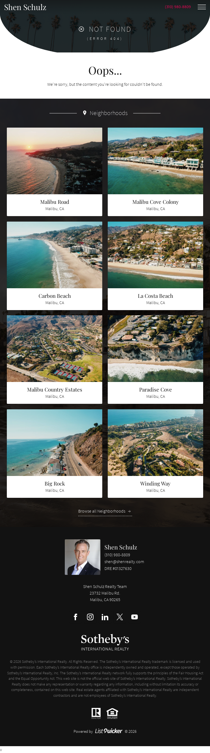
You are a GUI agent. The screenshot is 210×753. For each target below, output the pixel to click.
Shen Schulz (120, 547)
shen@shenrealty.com (124, 561)
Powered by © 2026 (105, 731)
